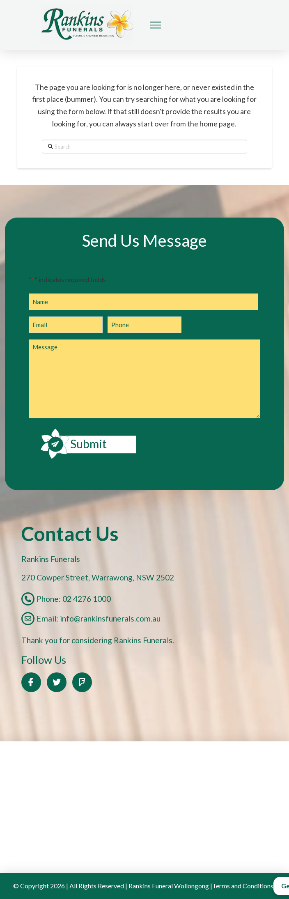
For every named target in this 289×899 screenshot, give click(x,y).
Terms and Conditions (242, 886)
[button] (156, 25)
